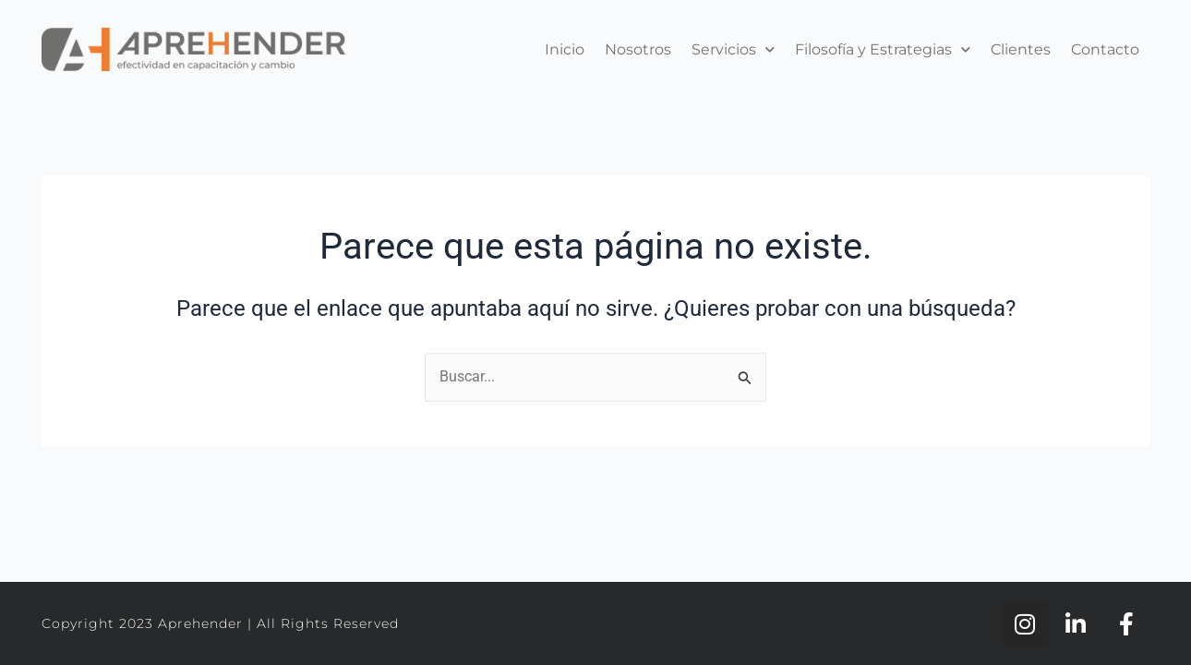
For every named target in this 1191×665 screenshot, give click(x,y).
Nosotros (638, 49)
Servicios (733, 49)
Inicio (564, 49)
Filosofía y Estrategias (882, 49)
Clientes (1021, 49)
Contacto (1105, 49)
